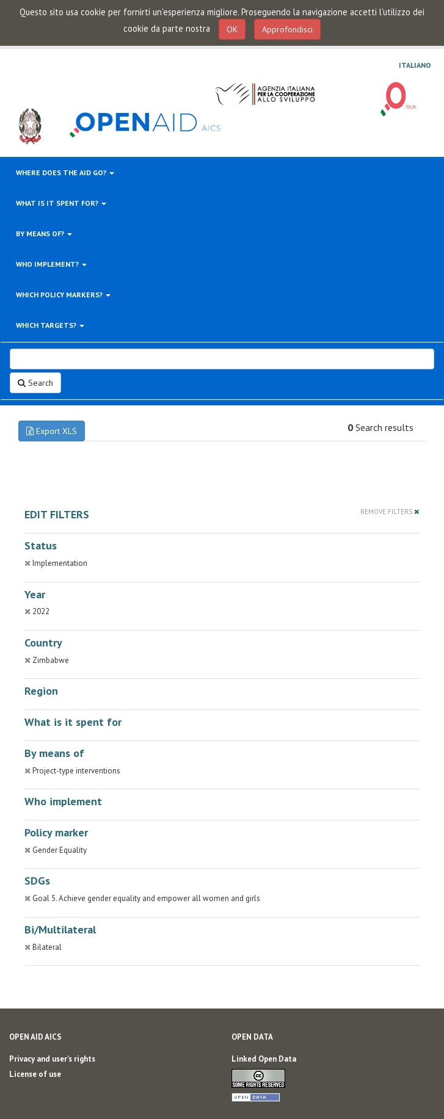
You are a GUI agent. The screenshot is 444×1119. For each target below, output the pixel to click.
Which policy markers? (63, 294)
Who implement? (51, 264)
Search (35, 382)
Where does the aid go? (65, 172)
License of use (35, 1074)
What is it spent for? (61, 203)
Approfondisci (287, 29)
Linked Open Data (263, 1059)
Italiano (415, 65)
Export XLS (51, 431)
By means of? (44, 233)
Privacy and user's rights (52, 1059)
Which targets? (50, 325)
